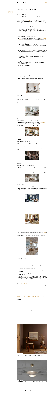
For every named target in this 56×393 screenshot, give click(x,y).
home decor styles (38, 296)
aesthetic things (10, 11)
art (33, 273)
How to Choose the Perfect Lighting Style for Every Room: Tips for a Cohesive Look (32, 382)
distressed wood (42, 122)
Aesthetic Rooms (18, 3)
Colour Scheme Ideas (24, 283)
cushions (26, 270)
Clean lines (25, 72)
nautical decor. (19, 233)
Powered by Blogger (28, 390)
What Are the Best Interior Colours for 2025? (30, 355)
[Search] (46, 3)
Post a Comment (22, 384)
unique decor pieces (38, 273)
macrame (44, 100)
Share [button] (9, 7)
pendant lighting (43, 296)
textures (39, 97)
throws (31, 270)
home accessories (10, 13)
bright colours (19, 100)
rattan (45, 232)
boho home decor (10, 12)
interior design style (28, 20)
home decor (10, 14)
